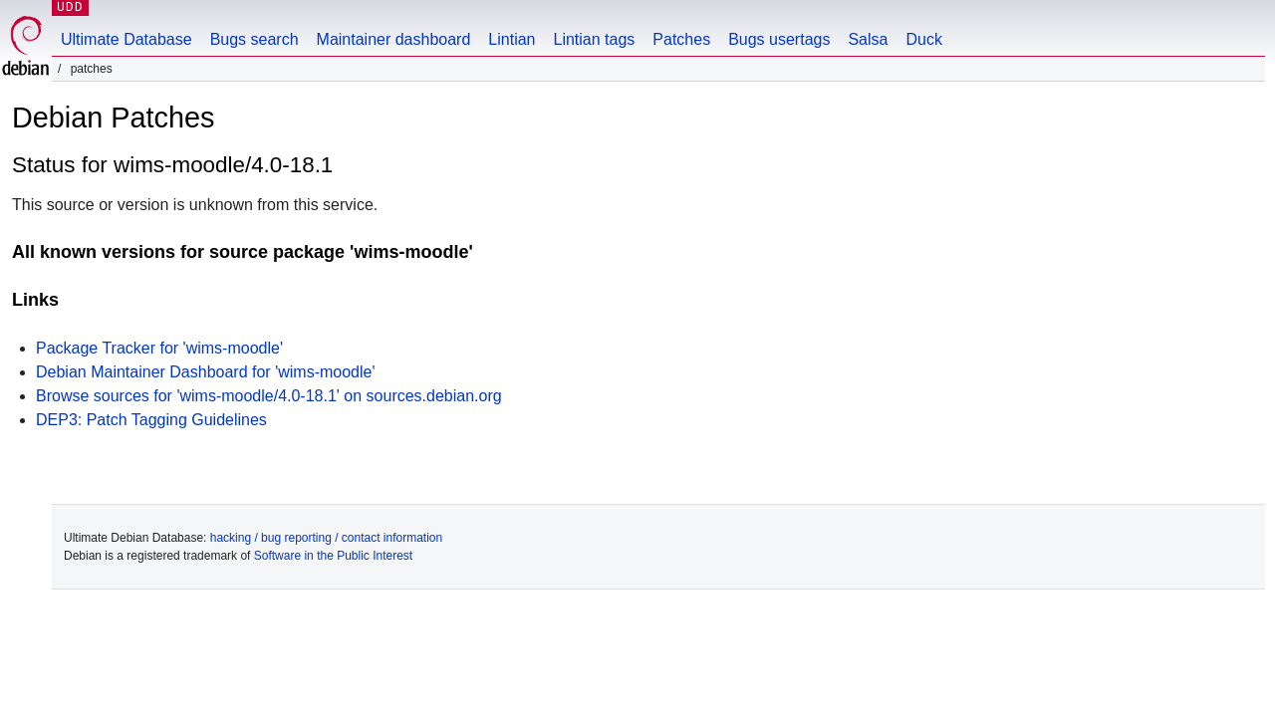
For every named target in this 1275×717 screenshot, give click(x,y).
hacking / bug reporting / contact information (326, 538)
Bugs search (254, 39)
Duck (923, 39)
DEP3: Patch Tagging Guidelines (151, 419)
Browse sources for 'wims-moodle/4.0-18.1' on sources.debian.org (269, 395)
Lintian (511, 39)
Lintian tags (594, 39)
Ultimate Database (126, 39)
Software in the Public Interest (333, 556)
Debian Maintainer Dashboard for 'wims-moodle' (205, 371)
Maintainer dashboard (394, 39)
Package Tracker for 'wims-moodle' (159, 348)
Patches (681, 39)
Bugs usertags (779, 39)
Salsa (868, 39)
